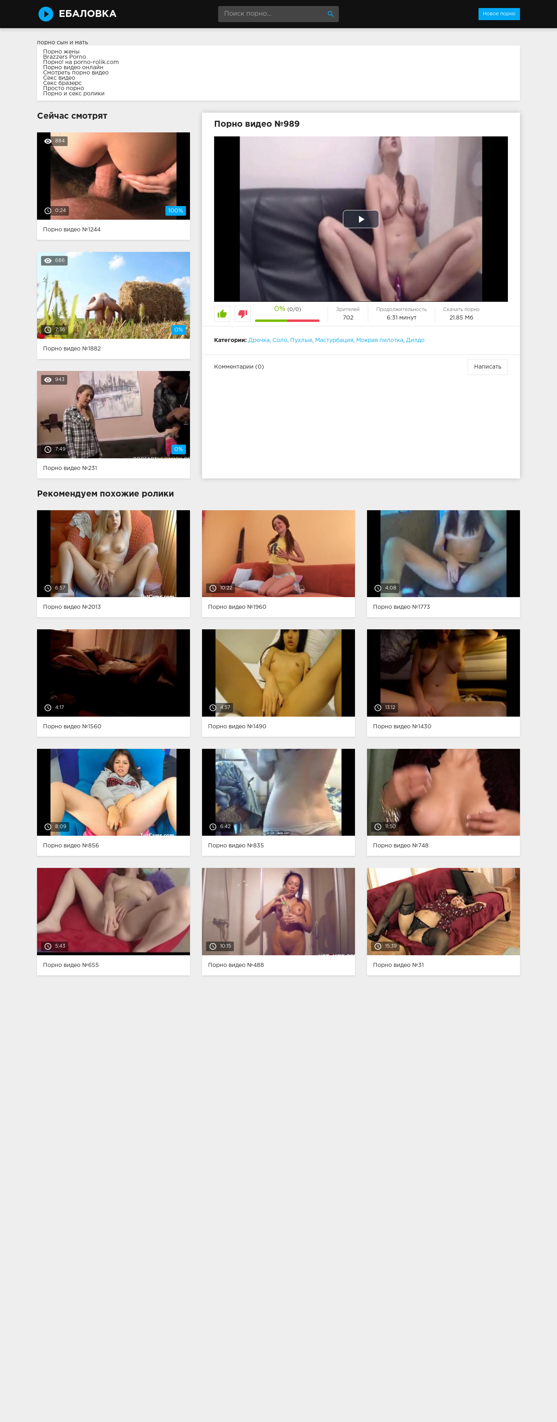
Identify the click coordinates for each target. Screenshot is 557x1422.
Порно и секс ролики (74, 93)
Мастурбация (334, 340)
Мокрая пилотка (379, 340)
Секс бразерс (62, 83)
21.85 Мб (461, 317)
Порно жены (61, 51)
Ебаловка (88, 14)
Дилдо (415, 340)
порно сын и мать (62, 42)
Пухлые (301, 340)
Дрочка (259, 340)
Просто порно (63, 88)
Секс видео (59, 78)
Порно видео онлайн (73, 67)
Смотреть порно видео (76, 72)
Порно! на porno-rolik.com (81, 62)
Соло (279, 340)
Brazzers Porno (64, 57)
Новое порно (499, 14)
